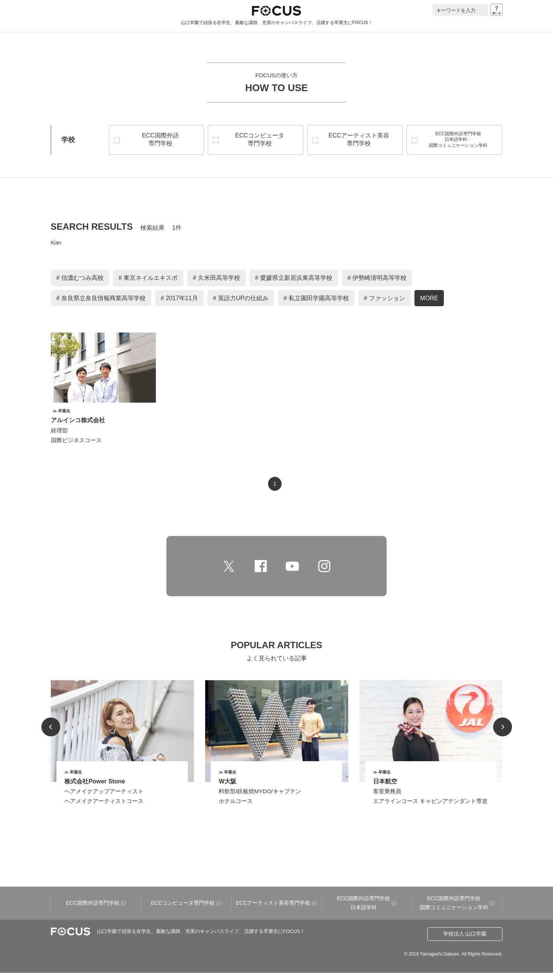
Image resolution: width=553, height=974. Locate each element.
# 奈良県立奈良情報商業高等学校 (101, 299)
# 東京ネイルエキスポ (148, 279)
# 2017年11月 (179, 299)
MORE (429, 299)
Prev (50, 728)
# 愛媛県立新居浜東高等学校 (293, 279)
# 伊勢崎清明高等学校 (377, 279)
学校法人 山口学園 (465, 935)
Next (502, 728)
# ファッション (384, 299)
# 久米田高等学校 (216, 279)
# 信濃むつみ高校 (80, 279)
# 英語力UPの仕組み (241, 299)
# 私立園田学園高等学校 (316, 299)
